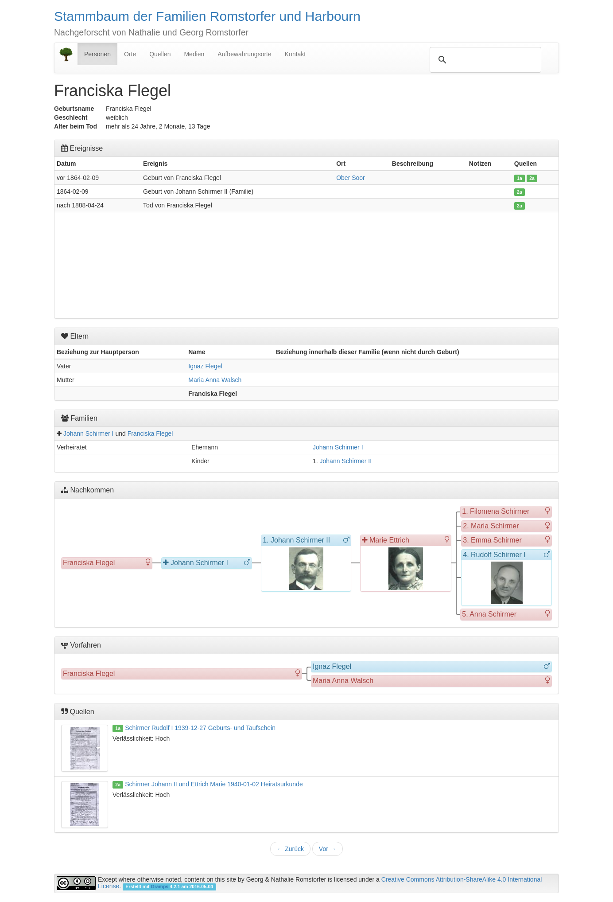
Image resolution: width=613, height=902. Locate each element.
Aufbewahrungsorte (244, 54)
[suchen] (484, 60)
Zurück (290, 848)
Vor (327, 848)
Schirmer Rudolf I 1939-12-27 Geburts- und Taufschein (200, 727)
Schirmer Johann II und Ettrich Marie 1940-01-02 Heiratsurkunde (214, 784)
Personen (97, 54)
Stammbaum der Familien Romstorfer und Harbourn (207, 16)
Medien (194, 54)
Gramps (160, 886)
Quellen (160, 54)
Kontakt (295, 54)
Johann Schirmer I (88, 433)
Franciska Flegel (150, 433)
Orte (130, 54)
